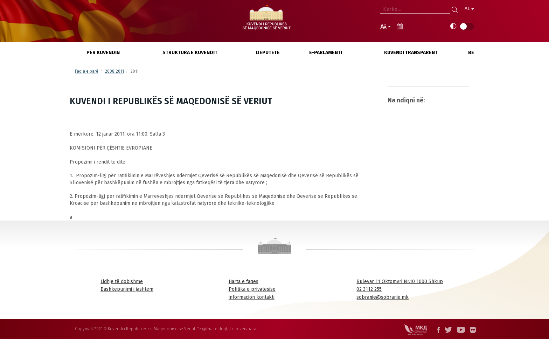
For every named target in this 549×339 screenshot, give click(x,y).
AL (469, 9)
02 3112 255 (369, 289)
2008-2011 (114, 71)
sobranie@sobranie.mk (382, 297)
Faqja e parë (86, 71)
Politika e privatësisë (252, 289)
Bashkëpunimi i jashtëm (126, 289)
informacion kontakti (251, 297)
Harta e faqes (243, 281)
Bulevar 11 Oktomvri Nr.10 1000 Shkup (399, 281)
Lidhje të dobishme (121, 281)
